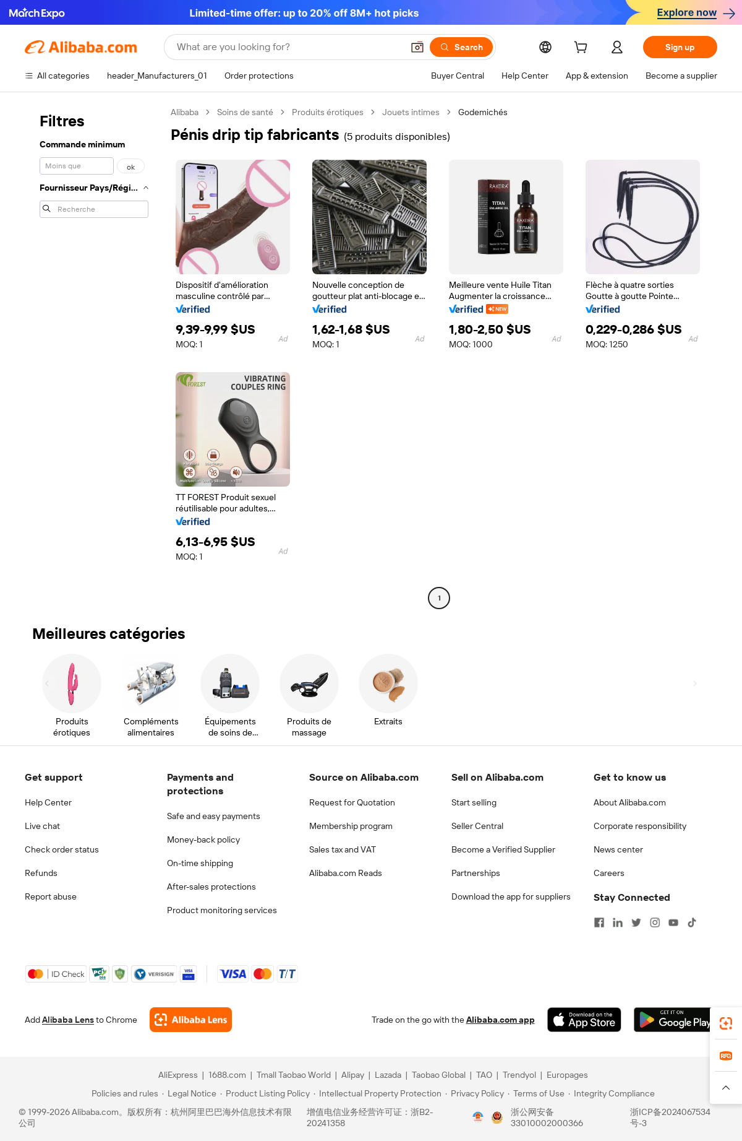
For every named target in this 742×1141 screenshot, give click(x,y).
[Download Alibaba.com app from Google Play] (675, 1019)
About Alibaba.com (630, 802)
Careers (609, 873)
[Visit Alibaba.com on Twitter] (636, 922)
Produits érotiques (328, 112)
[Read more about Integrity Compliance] (611, 1093)
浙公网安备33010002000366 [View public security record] (547, 1117)
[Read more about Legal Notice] (189, 1093)
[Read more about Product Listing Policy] (265, 1093)
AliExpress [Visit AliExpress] (178, 1075)
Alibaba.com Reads (345, 873)
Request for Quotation (352, 802)
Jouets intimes (411, 112)
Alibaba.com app (500, 1020)
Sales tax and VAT (342, 849)
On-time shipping (200, 863)
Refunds (41, 873)
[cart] (583, 49)
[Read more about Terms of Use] (536, 1093)
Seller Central (477, 826)
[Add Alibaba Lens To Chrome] (191, 1019)
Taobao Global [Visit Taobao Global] (439, 1075)
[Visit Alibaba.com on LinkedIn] (617, 922)
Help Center (48, 802)
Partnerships (475, 873)
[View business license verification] (478, 1117)
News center (618, 849)
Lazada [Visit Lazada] (388, 1075)
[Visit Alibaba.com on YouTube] (673, 922)
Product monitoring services (222, 910)
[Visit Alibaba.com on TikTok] (691, 922)
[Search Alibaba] (288, 47)
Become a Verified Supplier (503, 849)
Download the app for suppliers (511, 896)
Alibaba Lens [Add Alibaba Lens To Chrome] (68, 1020)
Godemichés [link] (483, 112)
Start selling (474, 802)
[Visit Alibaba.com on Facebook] (599, 922)
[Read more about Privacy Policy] (474, 1093)
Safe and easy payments (213, 816)
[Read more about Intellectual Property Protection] (377, 1093)
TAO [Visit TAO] (484, 1075)
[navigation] (94, 356)
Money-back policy (203, 839)
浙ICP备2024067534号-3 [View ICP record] (670, 1117)
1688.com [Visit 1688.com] (227, 1075)
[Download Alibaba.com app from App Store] (584, 1019)
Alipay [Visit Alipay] (352, 1075)
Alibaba (184, 112)
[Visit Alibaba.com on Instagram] (654, 922)
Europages (567, 1075)
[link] (726, 1023)
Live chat (42, 826)
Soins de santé (245, 112)
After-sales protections (211, 887)
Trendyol (519, 1075)
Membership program (351, 826)
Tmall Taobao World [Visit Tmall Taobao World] (294, 1075)
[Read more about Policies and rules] (123, 1093)
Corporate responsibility (640, 826)
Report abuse (51, 896)
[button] (417, 47)
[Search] (461, 47)
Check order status (62, 849)
